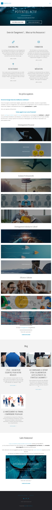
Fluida (25, 505)
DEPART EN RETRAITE (26, 215)
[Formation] (39, 42)
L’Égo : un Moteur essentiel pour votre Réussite (13, 372)
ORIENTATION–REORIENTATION (26, 184)
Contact (31, 495)
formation (19, 115)
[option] (26, 467)
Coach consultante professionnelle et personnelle (20, 443)
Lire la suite (13, 58)
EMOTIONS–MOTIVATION (26, 149)
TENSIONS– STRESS (26, 134)
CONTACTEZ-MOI (26, 334)
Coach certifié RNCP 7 (34, 21)
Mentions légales (22, 495)
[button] (7, 467)
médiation (12, 115)
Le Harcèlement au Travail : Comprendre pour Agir (13, 412)
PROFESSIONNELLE (26, 188)
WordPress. (30, 505)
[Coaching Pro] (13, 42)
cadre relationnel (37, 450)
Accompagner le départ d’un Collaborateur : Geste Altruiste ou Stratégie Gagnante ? (39, 374)
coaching (6, 115)
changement (24, 327)
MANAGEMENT (26, 249)
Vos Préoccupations (17, 21)
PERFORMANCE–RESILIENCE (26, 267)
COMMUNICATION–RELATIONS (26, 236)
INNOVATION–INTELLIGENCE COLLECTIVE (26, 302)
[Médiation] (39, 64)
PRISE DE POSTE (26, 200)
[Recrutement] (13, 64)
